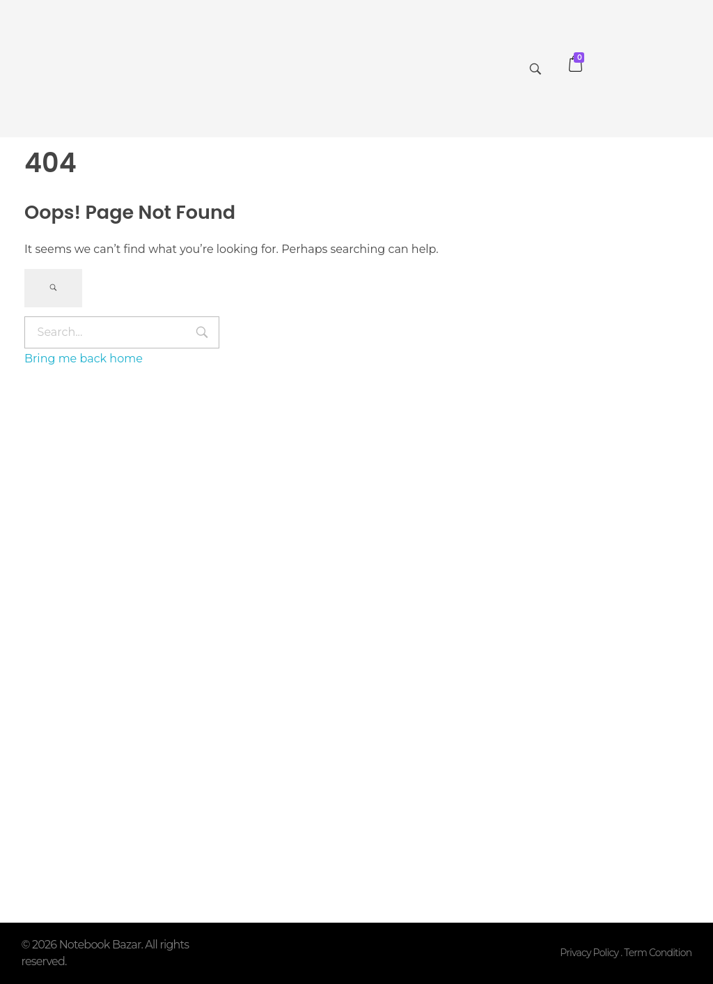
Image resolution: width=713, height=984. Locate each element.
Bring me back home (83, 358)
